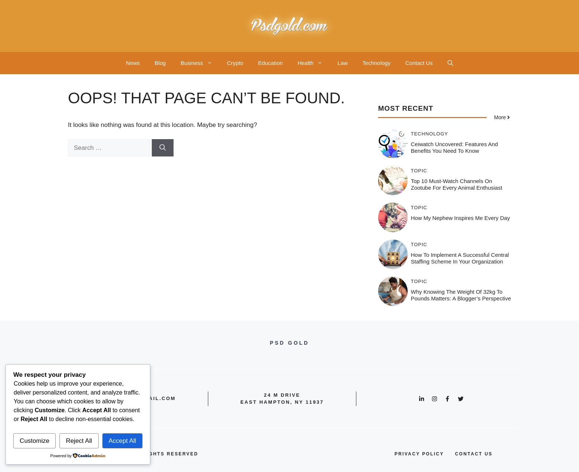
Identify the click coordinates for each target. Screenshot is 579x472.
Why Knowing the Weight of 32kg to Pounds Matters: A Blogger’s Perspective (461, 295)
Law (343, 63)
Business (200, 63)
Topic (419, 170)
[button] (450, 63)
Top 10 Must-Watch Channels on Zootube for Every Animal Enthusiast (457, 184)
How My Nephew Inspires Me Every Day (460, 218)
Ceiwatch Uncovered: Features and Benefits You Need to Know (454, 147)
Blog (160, 63)
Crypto (235, 63)
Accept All (122, 440)
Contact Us (418, 63)
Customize (34, 440)
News (133, 63)
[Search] (163, 148)
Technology (377, 63)
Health (314, 63)
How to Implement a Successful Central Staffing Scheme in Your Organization (460, 258)
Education (270, 63)
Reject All (79, 440)
